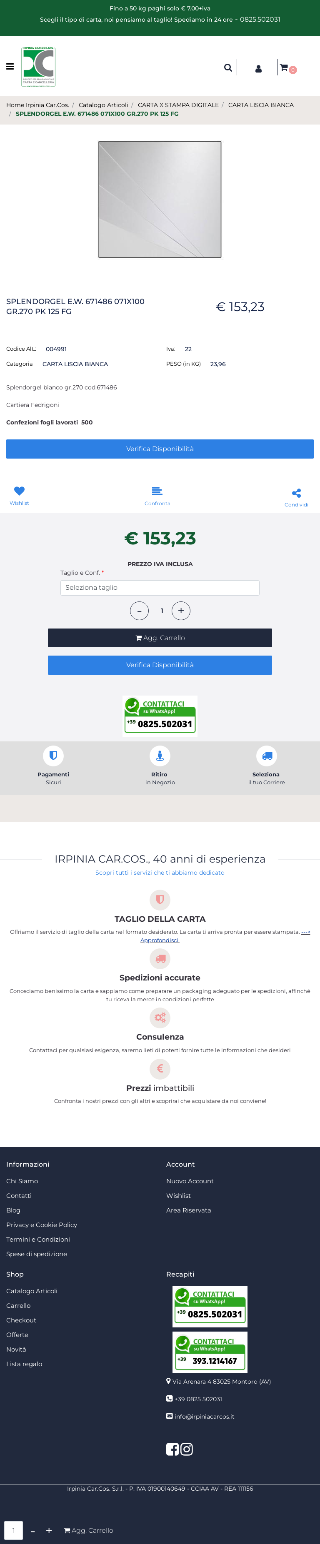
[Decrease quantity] (139, 610)
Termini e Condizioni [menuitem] (38, 1239)
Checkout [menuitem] (21, 1320)
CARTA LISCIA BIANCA (261, 105)
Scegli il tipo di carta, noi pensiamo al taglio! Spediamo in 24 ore (136, 19)
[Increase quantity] (181, 610)
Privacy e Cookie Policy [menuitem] (41, 1225)
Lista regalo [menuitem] (24, 1364)
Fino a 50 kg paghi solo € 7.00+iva (160, 8)
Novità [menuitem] (16, 1349)
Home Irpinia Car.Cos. (37, 105)
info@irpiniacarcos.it (205, 1416)
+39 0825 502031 (198, 1399)
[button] (160, 199)
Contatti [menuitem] (19, 1196)
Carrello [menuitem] (18, 1306)
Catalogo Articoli (103, 105)
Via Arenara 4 (221, 1381)
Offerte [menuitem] (17, 1335)
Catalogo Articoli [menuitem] (32, 1291)
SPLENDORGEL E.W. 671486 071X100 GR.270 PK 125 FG (97, 113)
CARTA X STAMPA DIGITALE (178, 105)
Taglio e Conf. (82, 572)
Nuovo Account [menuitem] (190, 1181)
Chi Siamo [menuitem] (22, 1181)
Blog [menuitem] (13, 1210)
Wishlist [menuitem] (178, 1196)
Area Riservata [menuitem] (188, 1210)
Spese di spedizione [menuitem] (36, 1254)
